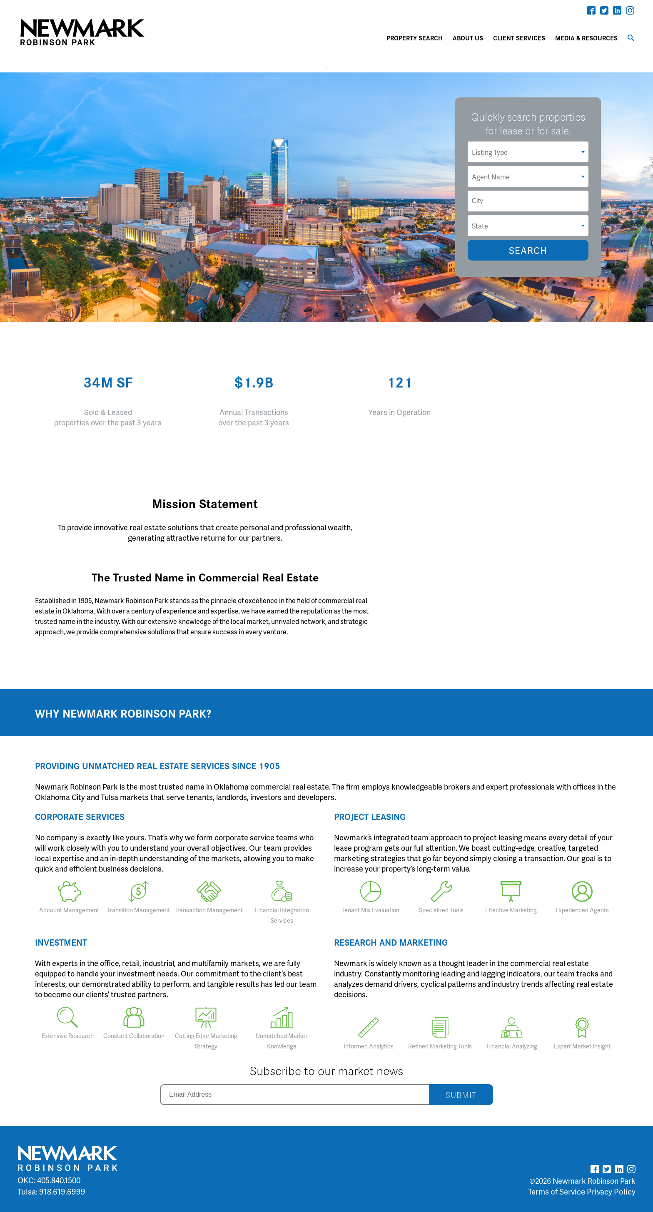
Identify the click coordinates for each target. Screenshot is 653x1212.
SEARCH (528, 250)
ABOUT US (468, 37)
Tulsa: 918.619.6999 (51, 1191)
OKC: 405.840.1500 (48, 1180)
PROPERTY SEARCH (414, 37)
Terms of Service (556, 1191)
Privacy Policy (611, 1191)
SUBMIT (461, 1094)
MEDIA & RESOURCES (586, 37)
